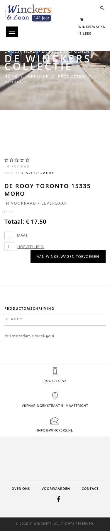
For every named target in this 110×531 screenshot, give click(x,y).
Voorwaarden (56, 488)
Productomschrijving (29, 308)
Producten (71, 76)
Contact (90, 488)
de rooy (13, 319)
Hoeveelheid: (30, 246)
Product (15, 82)
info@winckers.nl (55, 430)
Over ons (20, 488)
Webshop (38, 76)
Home (11, 76)
